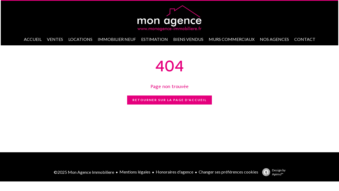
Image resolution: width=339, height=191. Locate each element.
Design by (273, 172)
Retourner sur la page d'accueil (169, 100)
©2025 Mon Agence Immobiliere (84, 172)
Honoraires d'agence (174, 171)
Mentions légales (134, 171)
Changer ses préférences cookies (228, 171)
